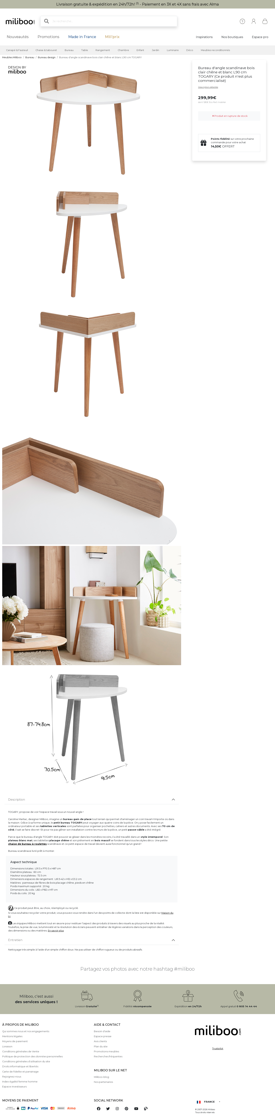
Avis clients (100, 1041)
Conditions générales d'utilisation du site (26, 1061)
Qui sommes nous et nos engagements (25, 1031)
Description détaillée (208, 87)
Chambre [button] (123, 50)
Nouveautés (18, 37)
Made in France (82, 37)
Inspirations (204, 37)
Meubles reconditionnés (215, 50)
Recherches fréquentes (108, 1056)
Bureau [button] (69, 50)
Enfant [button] (140, 50)
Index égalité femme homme (20, 1081)
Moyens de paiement (15, 1041)
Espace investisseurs (14, 1086)
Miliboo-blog (101, 1077)
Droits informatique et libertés (20, 1066)
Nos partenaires (103, 1082)
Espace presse (102, 1036)
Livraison (7, 1046)
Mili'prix (112, 37)
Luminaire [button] (173, 50)
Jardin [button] (155, 50)
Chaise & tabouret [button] (46, 50)
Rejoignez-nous (11, 1076)
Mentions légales (12, 1036)
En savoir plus (56, 930)
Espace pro (260, 37)
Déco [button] (189, 50)
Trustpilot (217, 1048)
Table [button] (84, 50)
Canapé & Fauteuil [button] (17, 50)
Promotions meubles (106, 1051)
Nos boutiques (232, 37)
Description (16, 799)
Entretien (15, 940)
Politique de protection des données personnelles (32, 1056)
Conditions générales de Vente (20, 1051)
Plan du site (101, 1046)
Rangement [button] (103, 50)
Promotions (48, 37)
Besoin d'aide (102, 1031)
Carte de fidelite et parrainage (20, 1071)
